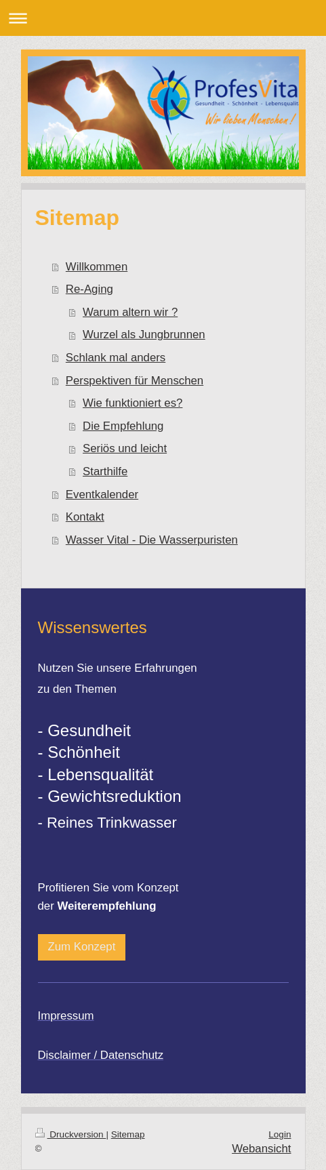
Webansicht (261, 1148)
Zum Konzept (82, 946)
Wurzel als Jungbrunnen (144, 334)
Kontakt (85, 516)
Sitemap (128, 1134)
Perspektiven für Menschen (134, 380)
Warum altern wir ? (130, 312)
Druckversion (70, 1134)
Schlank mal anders (115, 357)
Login (279, 1134)
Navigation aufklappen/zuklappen (163, 18)
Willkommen (96, 266)
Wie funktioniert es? (132, 403)
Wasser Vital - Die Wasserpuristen (152, 539)
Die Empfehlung (123, 426)
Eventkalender (102, 494)
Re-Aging (89, 289)
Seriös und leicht (125, 448)
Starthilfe (105, 471)
